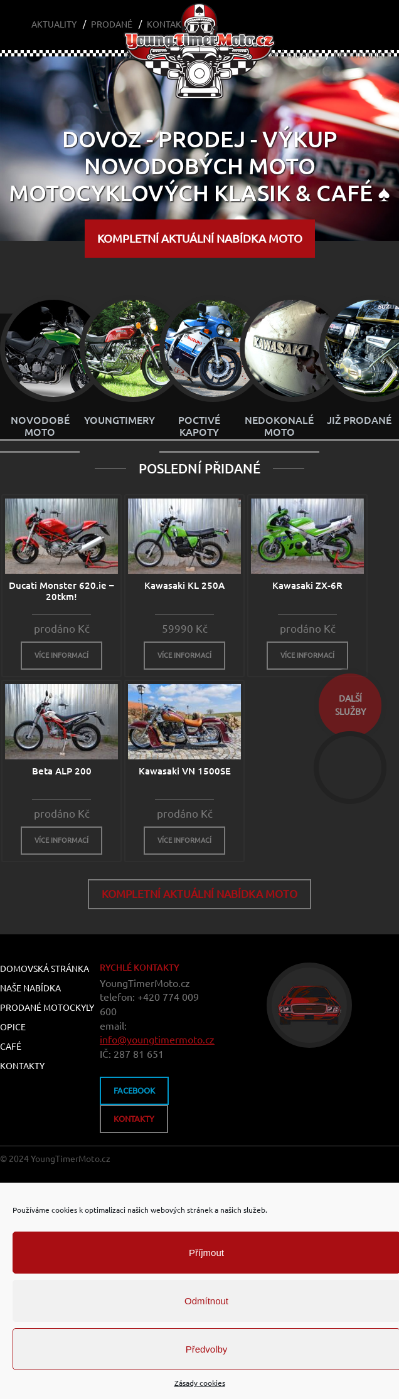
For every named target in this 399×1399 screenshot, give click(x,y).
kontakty (134, 1119)
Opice (13, 1028)
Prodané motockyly (47, 1008)
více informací (61, 656)
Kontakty (22, 1067)
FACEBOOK (134, 1091)
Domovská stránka (44, 969)
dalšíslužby (350, 705)
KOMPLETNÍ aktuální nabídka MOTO (199, 238)
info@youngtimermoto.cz (157, 1040)
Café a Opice (291, 55)
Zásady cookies (199, 1383)
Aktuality (54, 24)
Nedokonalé (363, 55)
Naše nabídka (30, 989)
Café (10, 1047)
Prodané (111, 24)
